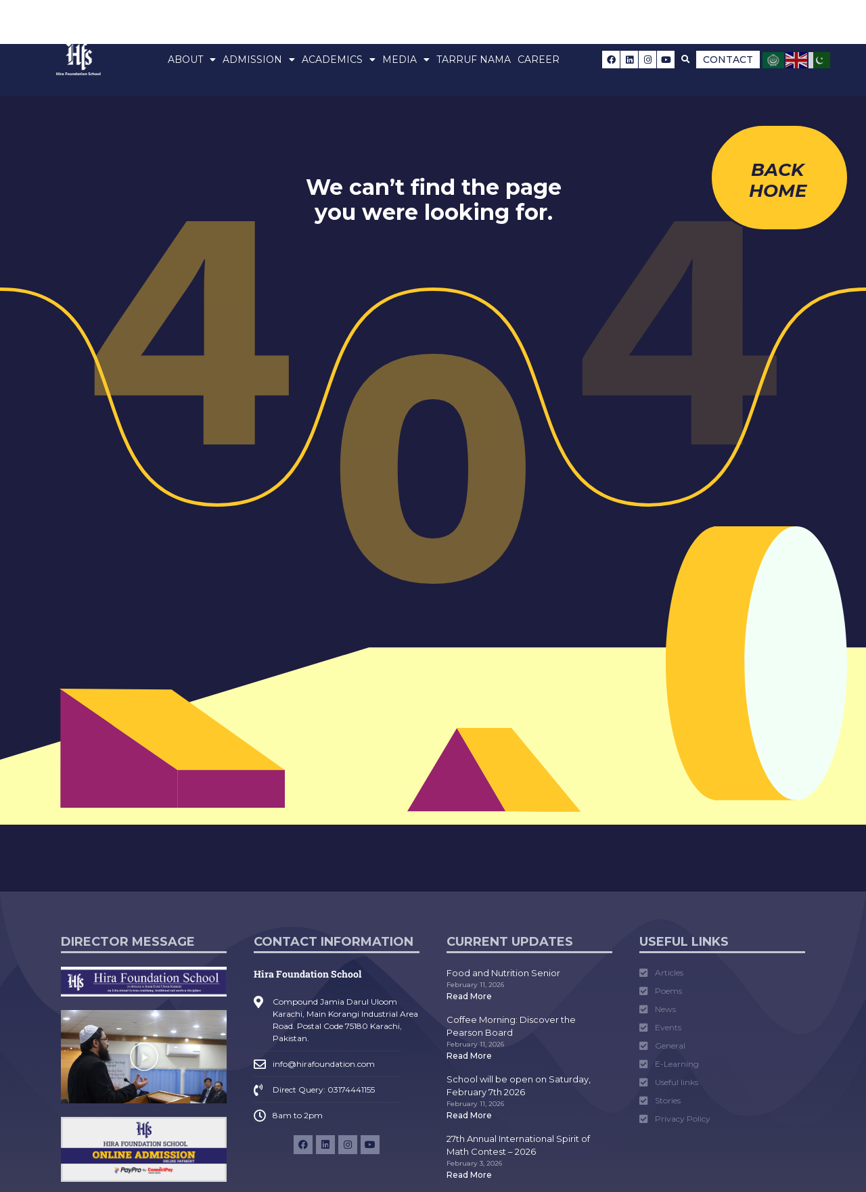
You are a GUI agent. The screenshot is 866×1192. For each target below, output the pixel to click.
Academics (338, 59)
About (192, 59)
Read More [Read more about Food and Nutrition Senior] (469, 996)
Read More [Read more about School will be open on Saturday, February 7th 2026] (469, 1115)
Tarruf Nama (473, 59)
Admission (259, 59)
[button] (685, 59)
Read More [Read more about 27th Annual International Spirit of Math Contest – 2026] (469, 1175)
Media (406, 59)
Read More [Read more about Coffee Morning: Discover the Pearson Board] (469, 1056)
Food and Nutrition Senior (503, 972)
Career (539, 59)
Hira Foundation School (307, 973)
